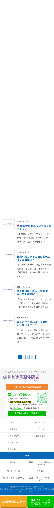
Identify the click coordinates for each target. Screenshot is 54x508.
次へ (32, 357)
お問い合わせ (13, 449)
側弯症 (13, 462)
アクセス (40, 429)
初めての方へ (40, 422)
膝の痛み (40, 471)
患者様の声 (40, 435)
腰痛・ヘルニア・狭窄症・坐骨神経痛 (40, 463)
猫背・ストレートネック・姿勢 (40, 478)
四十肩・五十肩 (13, 471)
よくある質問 (13, 435)
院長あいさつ (13, 442)
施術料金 (13, 429)
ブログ (40, 442)
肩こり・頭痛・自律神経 (13, 477)
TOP (13, 422)
